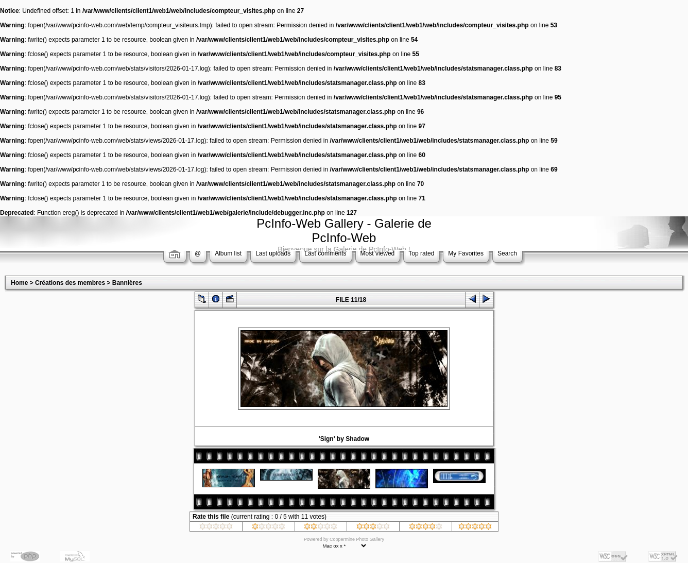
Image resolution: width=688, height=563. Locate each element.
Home (19, 282)
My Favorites (466, 253)
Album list (228, 253)
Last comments (325, 253)
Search (507, 253)
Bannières (127, 282)
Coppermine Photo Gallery (357, 539)
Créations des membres (70, 282)
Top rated (421, 253)
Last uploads (272, 253)
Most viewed (377, 253)
